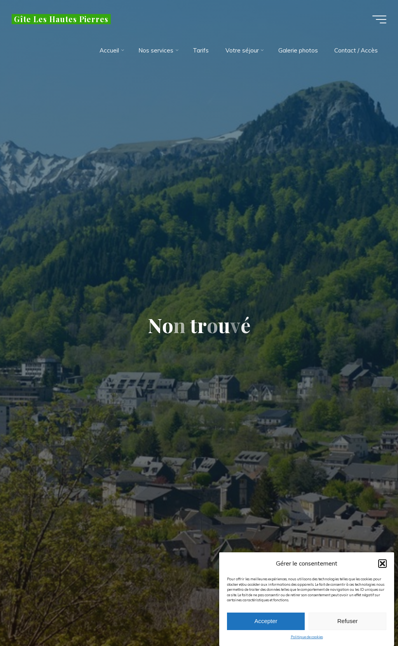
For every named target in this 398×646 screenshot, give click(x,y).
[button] (382, 565)
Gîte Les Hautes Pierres (61, 19)
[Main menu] (379, 19)
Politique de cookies (307, 639)
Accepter (265, 623)
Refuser (347, 623)
